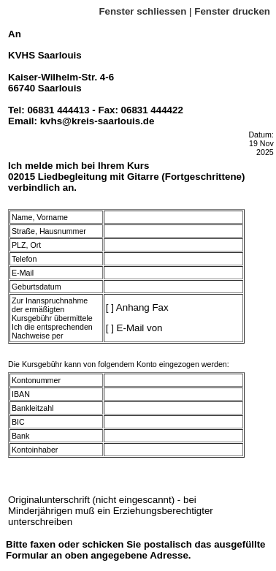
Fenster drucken (232, 11)
